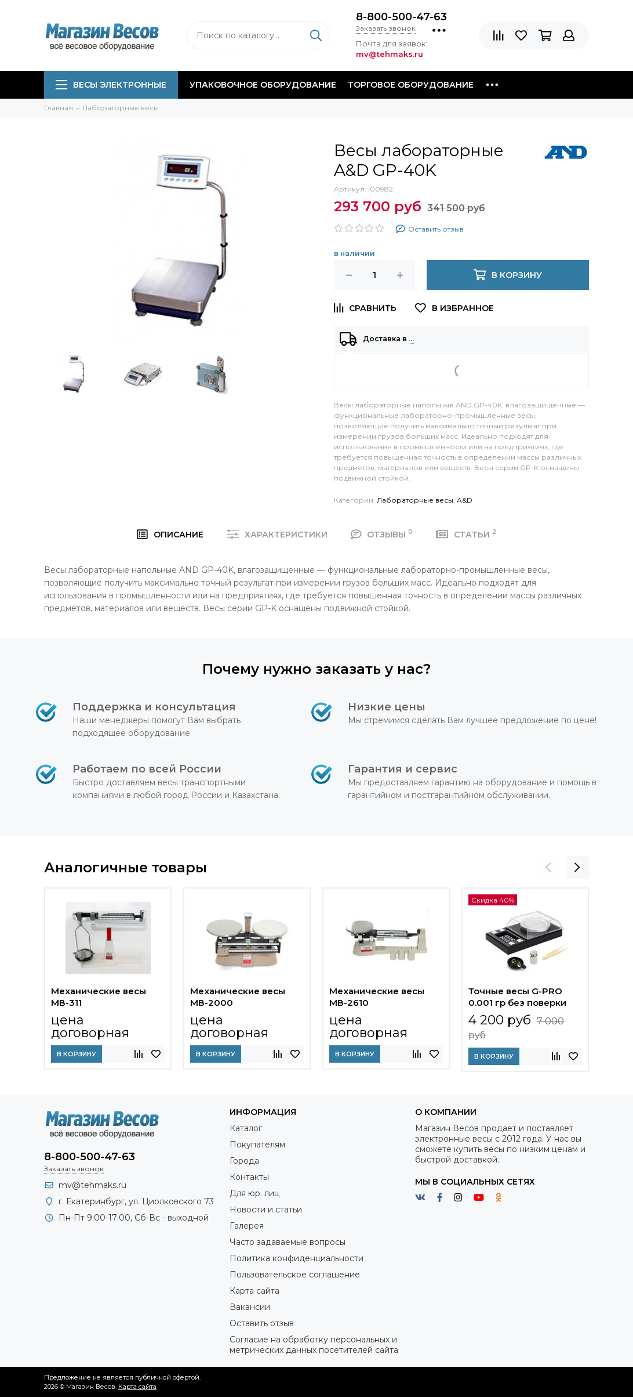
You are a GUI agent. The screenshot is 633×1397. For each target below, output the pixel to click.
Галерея (247, 1226)
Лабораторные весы (415, 500)
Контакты (249, 1177)
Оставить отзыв (262, 1323)
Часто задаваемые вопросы (287, 1242)
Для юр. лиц (254, 1193)
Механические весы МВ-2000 (237, 997)
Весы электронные (111, 85)
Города (244, 1161)
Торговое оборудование (411, 85)
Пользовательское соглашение (295, 1274)
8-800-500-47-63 (401, 16)
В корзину (76, 1054)
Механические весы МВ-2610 (376, 997)
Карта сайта (254, 1291)
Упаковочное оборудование (263, 85)
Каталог (246, 1128)
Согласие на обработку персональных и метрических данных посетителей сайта (314, 1344)
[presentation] (548, 867)
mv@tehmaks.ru (92, 1185)
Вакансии (250, 1307)
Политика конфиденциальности (296, 1258)
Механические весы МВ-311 (98, 997)
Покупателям (257, 1144)
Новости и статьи (266, 1209)
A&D (464, 500)
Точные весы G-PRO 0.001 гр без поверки (517, 997)
